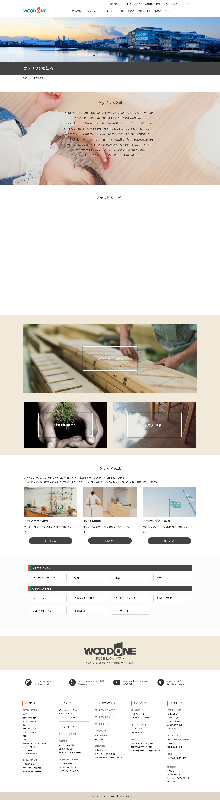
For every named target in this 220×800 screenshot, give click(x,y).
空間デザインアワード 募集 (141, 747)
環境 (76, 577)
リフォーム (90, 11)
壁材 (24, 736)
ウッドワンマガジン (138, 714)
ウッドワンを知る (125, 11)
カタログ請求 (172, 728)
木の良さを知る (136, 728)
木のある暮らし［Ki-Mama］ (33, 771)
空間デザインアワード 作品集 (142, 743)
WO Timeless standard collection (30, 751)
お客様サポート (162, 11)
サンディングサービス (66, 713)
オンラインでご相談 (66, 749)
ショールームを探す (68, 733)
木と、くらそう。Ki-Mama (140, 717)
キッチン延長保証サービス (176, 758)
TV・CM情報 (99, 739)
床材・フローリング (29, 728)
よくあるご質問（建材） (175, 721)
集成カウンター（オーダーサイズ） (34, 743)
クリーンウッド (41, 598)
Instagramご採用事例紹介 (32, 767)
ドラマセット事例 (101, 735)
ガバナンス (162, 577)
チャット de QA (172, 717)
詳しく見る (50, 540)
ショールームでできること (68, 767)
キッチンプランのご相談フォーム (70, 752)
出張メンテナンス (173, 743)
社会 (117, 577)
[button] (115, 4)
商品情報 (76, 11)
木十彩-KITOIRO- (28, 747)
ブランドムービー (103, 724)
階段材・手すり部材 (29, 732)
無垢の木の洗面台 (29, 717)
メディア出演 (100, 731)
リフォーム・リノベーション (68, 710)
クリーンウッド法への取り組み (105, 753)
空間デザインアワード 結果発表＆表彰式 (146, 750)
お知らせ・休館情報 (66, 763)
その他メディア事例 (84, 598)
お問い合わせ (172, 714)
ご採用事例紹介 (28, 764)
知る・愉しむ (144, 11)
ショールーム (106, 11)
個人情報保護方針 (174, 774)
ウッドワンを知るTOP (105, 709)
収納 (24, 725)
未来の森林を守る (42, 610)
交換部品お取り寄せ (174, 747)
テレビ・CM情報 (165, 598)
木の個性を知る (137, 732)
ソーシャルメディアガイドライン (178, 778)
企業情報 (171, 766)
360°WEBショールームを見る (69, 771)
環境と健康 (80, 610)
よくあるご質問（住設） (175, 725)
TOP (25, 77)
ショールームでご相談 (66, 745)
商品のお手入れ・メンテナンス (178, 739)
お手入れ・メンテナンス (67, 717)
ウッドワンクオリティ (126, 598)
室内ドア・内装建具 (29, 721)
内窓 (24, 739)
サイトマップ (171, 781)
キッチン (25, 714)
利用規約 (170, 770)
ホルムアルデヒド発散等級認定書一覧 (108, 757)
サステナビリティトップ (45, 577)
